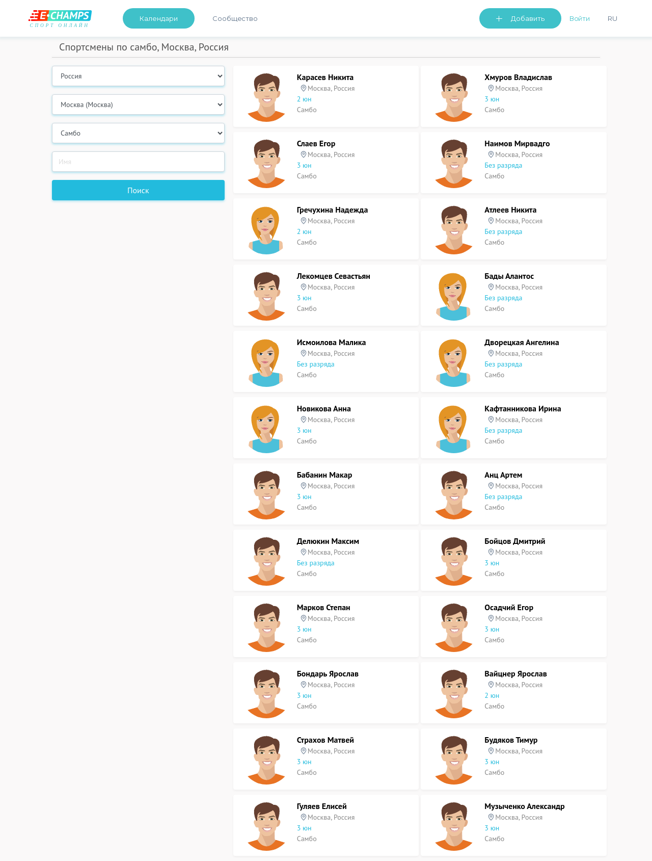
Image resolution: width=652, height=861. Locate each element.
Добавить (528, 18)
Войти (579, 18)
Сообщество (235, 18)
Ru (612, 18)
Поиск (138, 190)
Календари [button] (159, 18)
